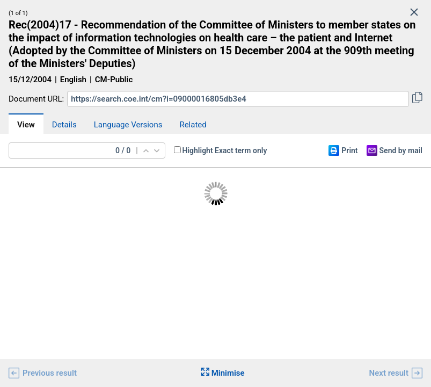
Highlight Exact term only (224, 150)
